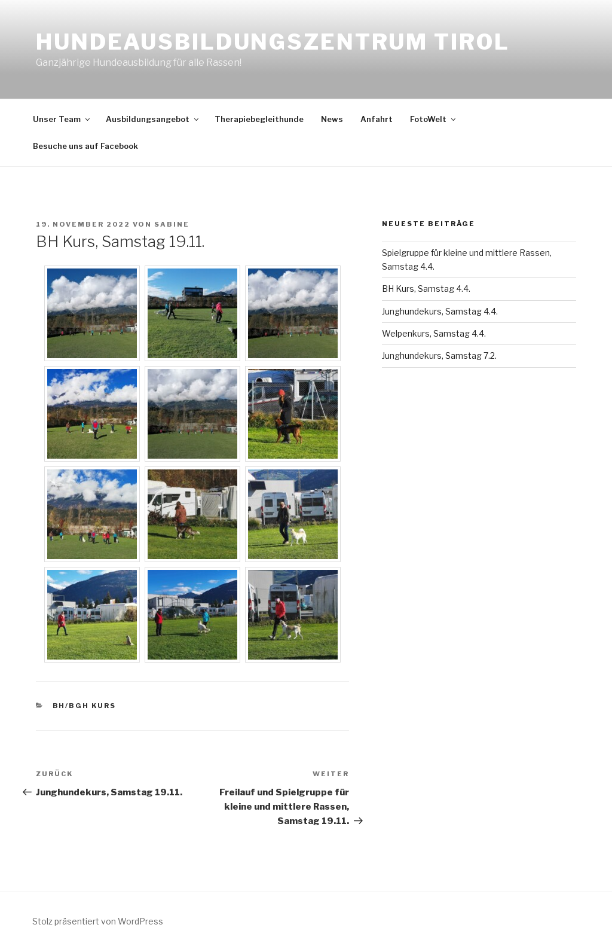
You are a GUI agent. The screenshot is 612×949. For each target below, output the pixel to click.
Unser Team (62, 119)
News (332, 119)
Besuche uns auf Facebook (85, 146)
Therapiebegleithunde (259, 119)
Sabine (171, 224)
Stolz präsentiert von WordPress (97, 921)
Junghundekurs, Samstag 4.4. (440, 311)
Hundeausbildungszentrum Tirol (273, 42)
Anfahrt (376, 119)
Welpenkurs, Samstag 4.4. (434, 333)
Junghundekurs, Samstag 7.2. (439, 355)
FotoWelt (433, 119)
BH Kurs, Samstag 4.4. (426, 288)
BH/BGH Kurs (85, 705)
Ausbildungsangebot (153, 119)
